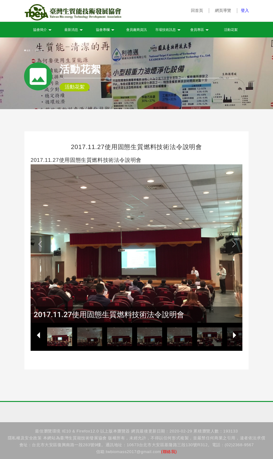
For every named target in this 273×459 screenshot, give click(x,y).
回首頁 (197, 10)
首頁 (27, 50)
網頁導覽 (223, 10)
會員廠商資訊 (136, 30)
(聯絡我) (169, 451)
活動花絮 (231, 30)
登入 (245, 10)
